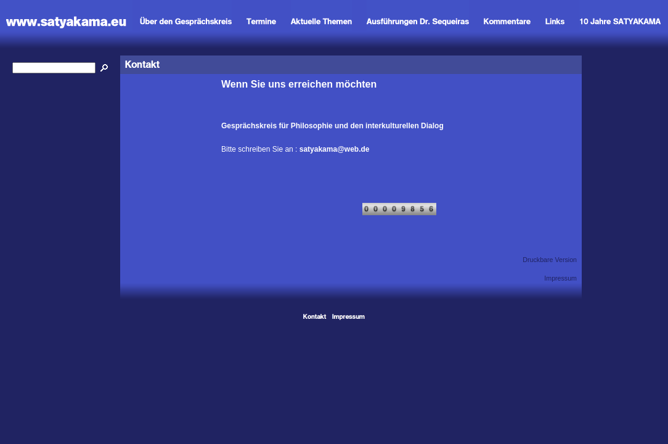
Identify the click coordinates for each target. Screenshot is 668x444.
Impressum (560, 278)
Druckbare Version (550, 259)
